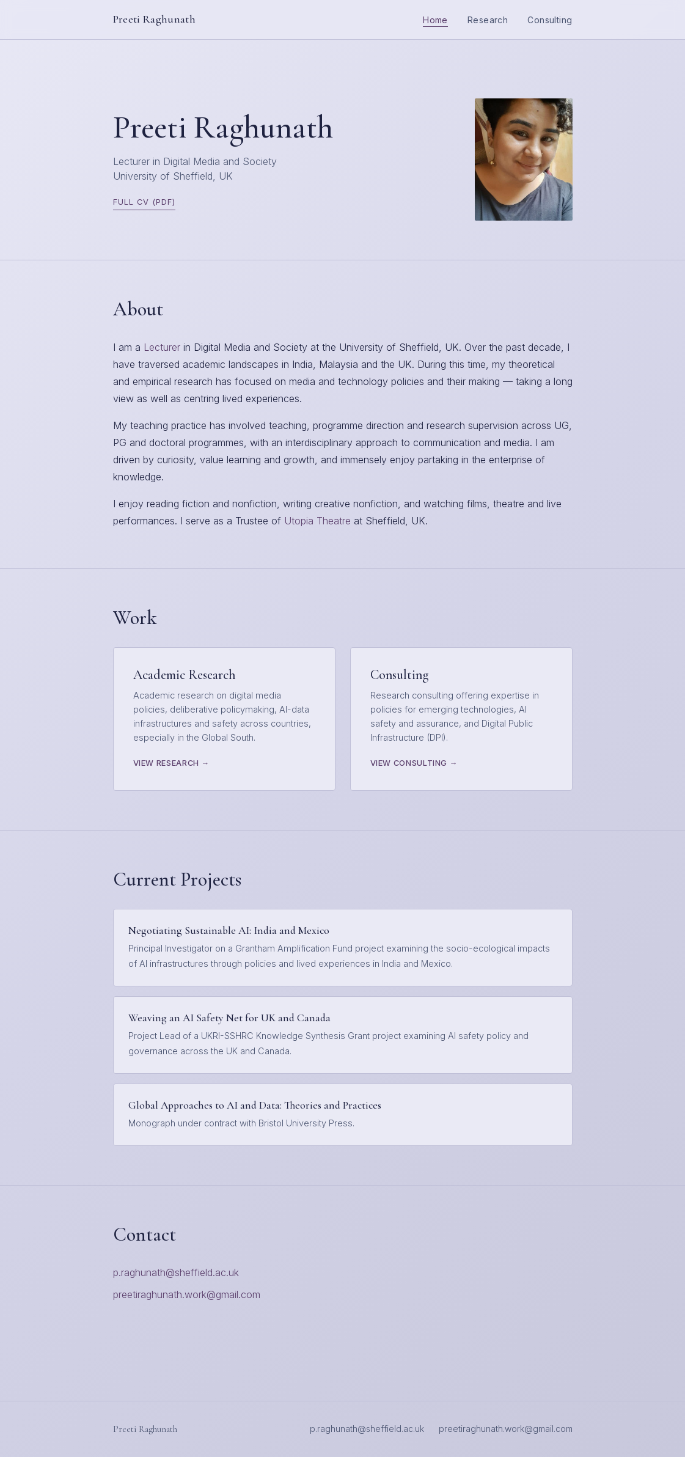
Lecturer (162, 347)
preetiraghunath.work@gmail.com (186, 1294)
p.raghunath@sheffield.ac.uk (176, 1272)
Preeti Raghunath (154, 19)
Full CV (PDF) (144, 202)
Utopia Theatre (317, 521)
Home (435, 20)
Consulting (549, 20)
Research (487, 20)
